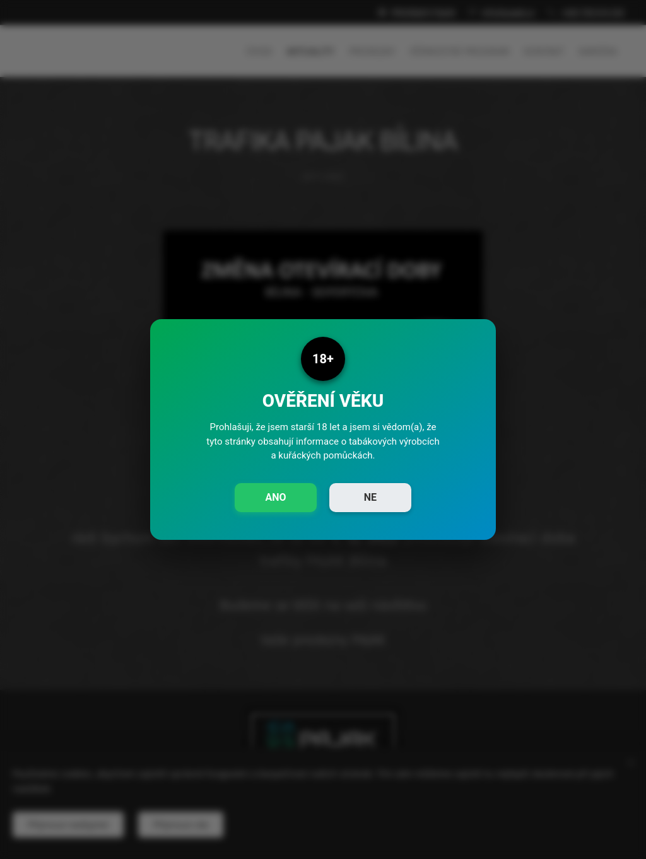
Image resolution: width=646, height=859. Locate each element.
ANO (275, 497)
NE (370, 497)
